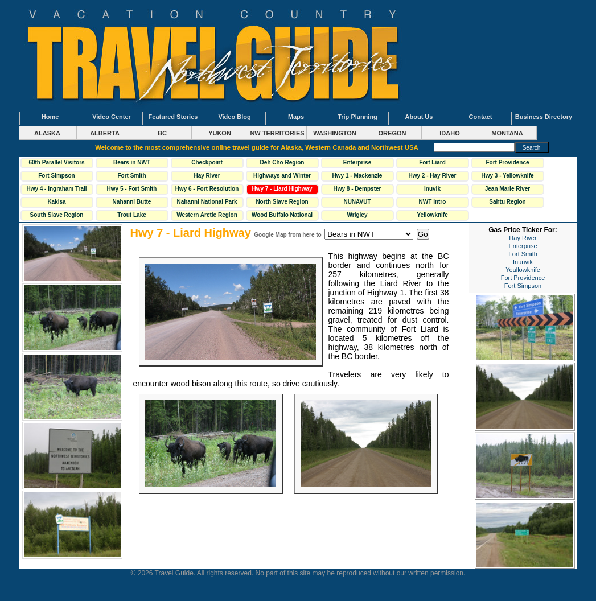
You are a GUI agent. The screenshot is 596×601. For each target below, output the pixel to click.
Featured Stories (173, 116)
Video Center (111, 116)
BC (162, 133)
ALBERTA (105, 133)
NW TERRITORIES (277, 133)
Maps (296, 116)
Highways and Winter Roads (282, 177)
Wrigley (357, 215)
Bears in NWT (131, 162)
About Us (419, 116)
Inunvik (523, 261)
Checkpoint (206, 162)
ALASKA (47, 133)
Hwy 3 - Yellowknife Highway (507, 177)
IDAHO (449, 133)
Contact (480, 116)
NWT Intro (432, 202)
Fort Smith (132, 175)
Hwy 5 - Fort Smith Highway (132, 190)
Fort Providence (507, 162)
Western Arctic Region (206, 215)
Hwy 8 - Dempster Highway (357, 190)
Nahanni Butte (132, 202)
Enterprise (357, 162)
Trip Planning (357, 116)
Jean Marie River (508, 189)
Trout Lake (131, 215)
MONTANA (507, 133)
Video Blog (234, 116)
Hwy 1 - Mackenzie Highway (357, 177)
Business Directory (543, 116)
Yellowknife (432, 215)
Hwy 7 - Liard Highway (282, 189)
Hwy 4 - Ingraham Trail (56, 189)
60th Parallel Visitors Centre (56, 163)
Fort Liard (432, 162)
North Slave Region (282, 202)
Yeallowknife (522, 269)
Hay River (207, 175)
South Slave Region (57, 215)
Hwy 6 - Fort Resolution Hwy (207, 190)
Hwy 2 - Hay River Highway (433, 177)
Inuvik (432, 189)
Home (50, 116)
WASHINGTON (334, 133)
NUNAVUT (357, 202)
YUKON (219, 133)
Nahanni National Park (206, 202)
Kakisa (56, 202)
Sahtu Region (507, 202)
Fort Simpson (56, 175)
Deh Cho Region (282, 162)
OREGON (392, 133)
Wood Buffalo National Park (282, 216)
